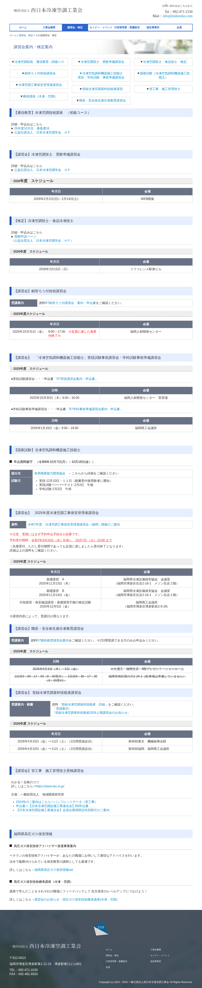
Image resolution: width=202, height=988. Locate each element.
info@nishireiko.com (177, 16)
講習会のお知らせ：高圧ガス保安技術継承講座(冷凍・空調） (77, 899)
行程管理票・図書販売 (127, 27)
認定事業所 (153, 27)
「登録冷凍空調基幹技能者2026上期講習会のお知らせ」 (93, 712)
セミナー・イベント (101, 27)
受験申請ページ (25, 236)
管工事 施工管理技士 (164, 89)
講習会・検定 (75, 27)
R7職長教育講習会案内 (53, 640)
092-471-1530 (28, 970)
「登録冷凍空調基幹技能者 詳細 (81, 704)
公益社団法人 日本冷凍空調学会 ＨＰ (42, 132)
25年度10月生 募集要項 (31, 128)
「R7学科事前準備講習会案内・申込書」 (94, 409)
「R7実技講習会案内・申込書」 (75, 378)
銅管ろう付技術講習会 (40, 73)
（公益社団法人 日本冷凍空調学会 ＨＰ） (42, 240)
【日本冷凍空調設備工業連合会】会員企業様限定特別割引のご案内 (62, 810)
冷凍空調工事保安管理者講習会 (40, 84)
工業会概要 (49, 27)
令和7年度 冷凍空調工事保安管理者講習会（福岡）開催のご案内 (74, 524)
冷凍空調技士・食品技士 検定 (165, 61)
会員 (179, 27)
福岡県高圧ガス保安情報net (53, 869)
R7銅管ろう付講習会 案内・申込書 (70, 303)
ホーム (23, 27)
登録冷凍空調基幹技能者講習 (102, 89)
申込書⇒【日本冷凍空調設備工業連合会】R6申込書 (52, 806)
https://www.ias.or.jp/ (50, 786)
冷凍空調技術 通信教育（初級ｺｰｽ (38, 61)
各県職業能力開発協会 (49, 473)
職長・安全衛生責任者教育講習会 (102, 100)
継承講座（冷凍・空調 (38, 96)
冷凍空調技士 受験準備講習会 (102, 61)
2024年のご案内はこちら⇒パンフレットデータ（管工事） (57, 802)
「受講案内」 (61, 708)
